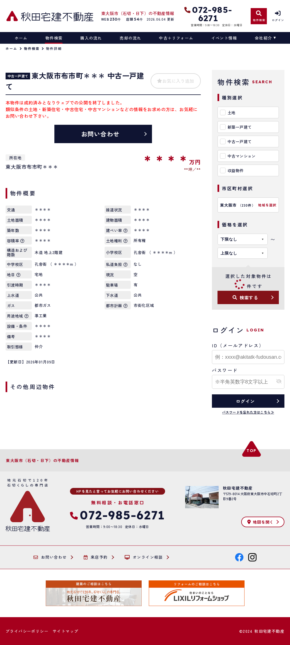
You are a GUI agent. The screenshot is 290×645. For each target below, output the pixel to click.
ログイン (245, 401)
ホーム (21, 38)
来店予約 (96, 557)
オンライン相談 (144, 557)
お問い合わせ (100, 133)
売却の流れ (130, 38)
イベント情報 (224, 38)
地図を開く (260, 522)
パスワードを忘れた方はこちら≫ (248, 412)
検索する (245, 297)
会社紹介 (263, 38)
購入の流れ (91, 38)
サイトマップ (65, 631)
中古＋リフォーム (176, 38)
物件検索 (54, 38)
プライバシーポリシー (27, 631)
